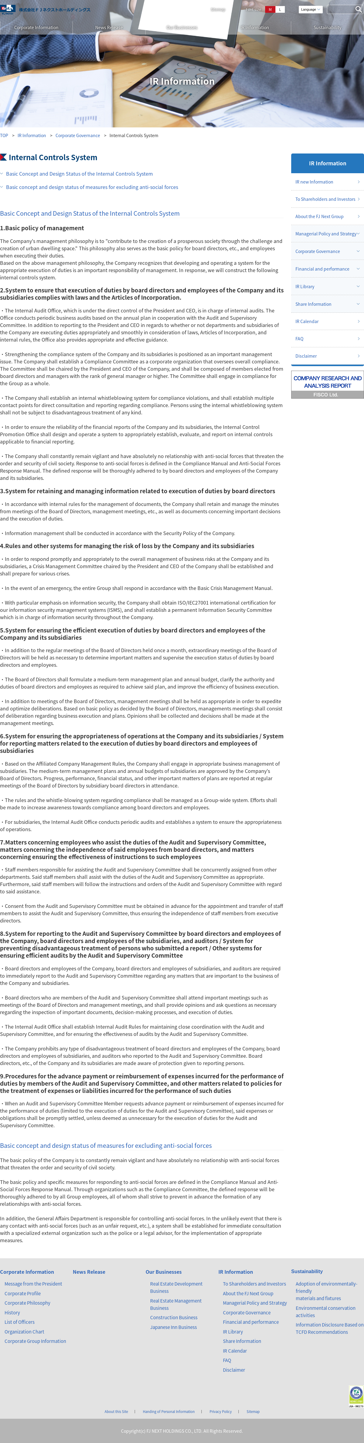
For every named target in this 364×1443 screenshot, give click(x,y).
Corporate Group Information (35, 1341)
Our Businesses (182, 27)
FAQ (299, 338)
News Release (109, 27)
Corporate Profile (23, 1293)
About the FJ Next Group (319, 216)
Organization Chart (24, 1331)
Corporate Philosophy (27, 1303)
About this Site (116, 1411)
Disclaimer (306, 356)
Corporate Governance (78, 135)
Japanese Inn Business (173, 1327)
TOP (4, 135)
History (12, 1312)
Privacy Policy (221, 1411)
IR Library (304, 286)
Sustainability (327, 27)
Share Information (313, 304)
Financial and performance (322, 269)
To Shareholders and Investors (325, 199)
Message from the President (33, 1283)
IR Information (255, 27)
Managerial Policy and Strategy (325, 234)
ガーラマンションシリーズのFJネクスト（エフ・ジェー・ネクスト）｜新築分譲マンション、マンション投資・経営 (45, 10)
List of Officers (20, 1322)
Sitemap (218, 9)
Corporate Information (36, 27)
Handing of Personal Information (169, 1411)
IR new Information (314, 182)
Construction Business (173, 1317)
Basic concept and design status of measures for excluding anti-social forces (92, 186)
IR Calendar (306, 321)
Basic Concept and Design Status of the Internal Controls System (79, 173)
